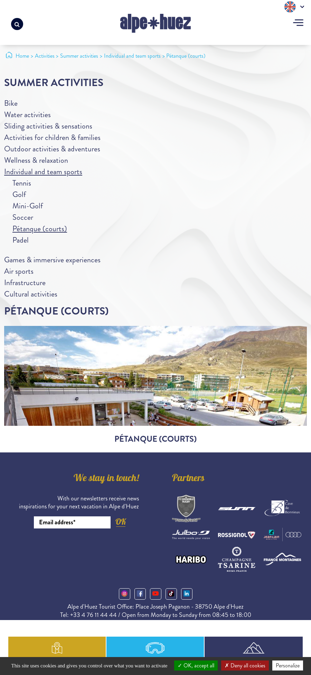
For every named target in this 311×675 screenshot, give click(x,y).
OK (120, 521)
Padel (20, 240)
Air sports (19, 271)
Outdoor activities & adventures (52, 148)
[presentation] (86, 547)
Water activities (27, 114)
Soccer (22, 217)
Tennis (21, 183)
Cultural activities (30, 294)
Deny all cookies (245, 665)
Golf (19, 194)
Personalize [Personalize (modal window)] (288, 665)
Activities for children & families (52, 137)
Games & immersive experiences (52, 259)
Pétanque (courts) (39, 228)
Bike (11, 103)
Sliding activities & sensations (48, 126)
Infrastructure (25, 282)
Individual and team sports (43, 171)
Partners (188, 479)
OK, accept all (196, 665)
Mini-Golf (27, 205)
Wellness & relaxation (36, 160)
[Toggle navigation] (298, 23)
